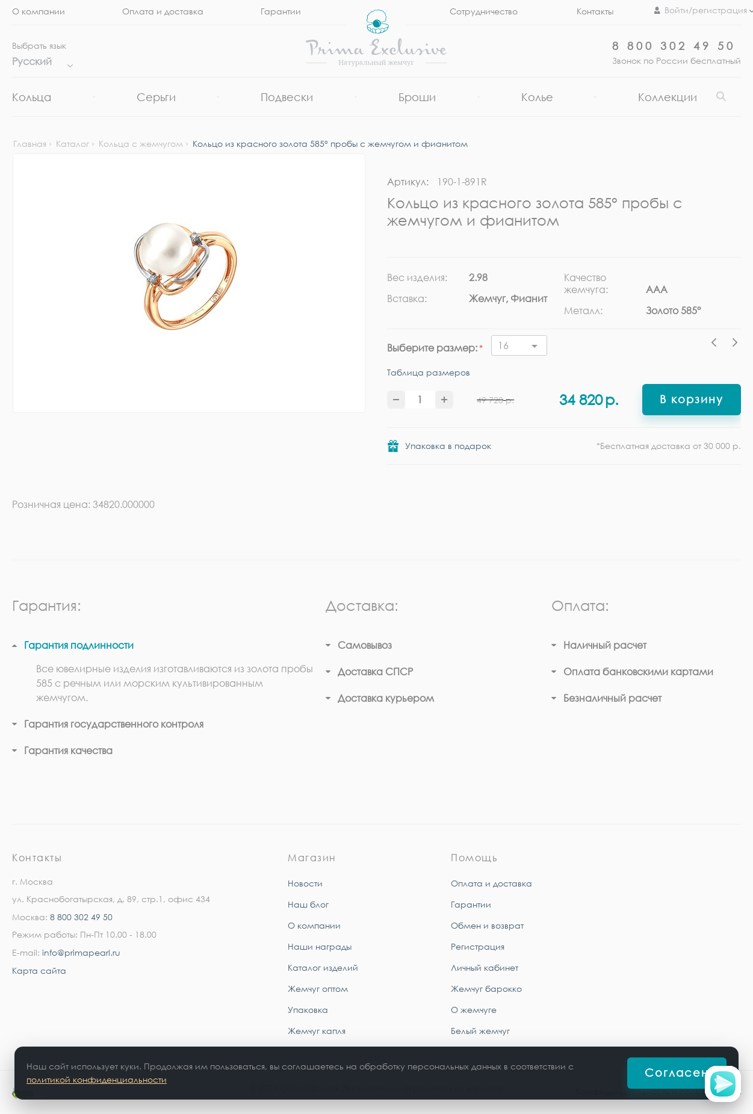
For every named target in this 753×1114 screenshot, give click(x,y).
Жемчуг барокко (486, 988)
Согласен (677, 1072)
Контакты (595, 11)
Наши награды (320, 946)
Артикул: (408, 182)
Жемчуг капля (317, 1031)
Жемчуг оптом (318, 988)
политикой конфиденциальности (96, 1079)
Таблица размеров (428, 372)
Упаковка (308, 1009)
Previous (717, 344)
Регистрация (477, 946)
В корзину (692, 399)
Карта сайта (39, 970)
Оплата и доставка (162, 11)
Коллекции (667, 97)
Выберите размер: (432, 348)
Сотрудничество (484, 11)
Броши (417, 97)
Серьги (156, 97)
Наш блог (308, 904)
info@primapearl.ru (81, 952)
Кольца (31, 97)
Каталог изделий (323, 967)
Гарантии (281, 11)
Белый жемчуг (480, 1031)
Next (735, 344)
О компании (38, 11)
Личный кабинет (484, 967)
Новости (305, 883)
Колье (537, 97)
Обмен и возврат (487, 925)
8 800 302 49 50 (674, 45)
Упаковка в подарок (448, 446)
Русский (39, 61)
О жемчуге (474, 1009)
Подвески (287, 97)
